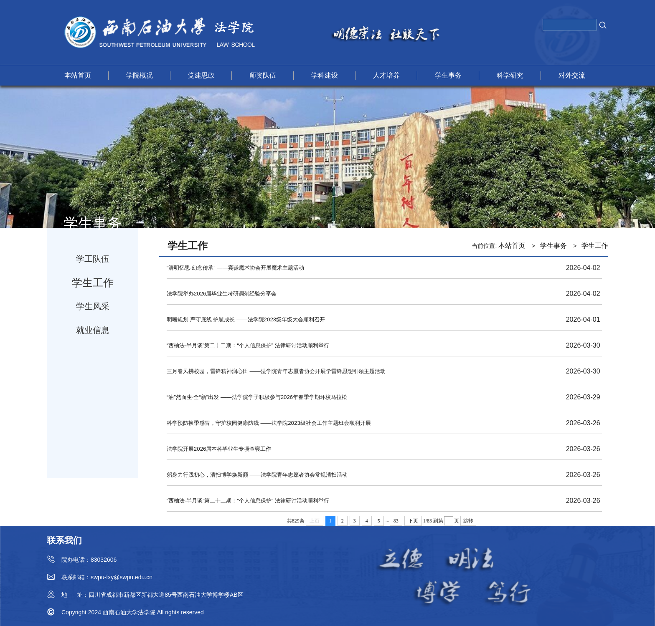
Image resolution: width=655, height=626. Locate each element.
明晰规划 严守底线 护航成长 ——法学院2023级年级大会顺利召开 (246, 319)
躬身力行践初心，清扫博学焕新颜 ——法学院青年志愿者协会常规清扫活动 (257, 475)
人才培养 (386, 75)
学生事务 (448, 75)
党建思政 (201, 75)
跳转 (468, 521)
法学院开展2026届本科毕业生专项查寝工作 (219, 449)
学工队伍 (92, 258)
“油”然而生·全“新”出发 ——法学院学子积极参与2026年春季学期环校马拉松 (257, 397)
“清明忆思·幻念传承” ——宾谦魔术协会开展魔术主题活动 (235, 268)
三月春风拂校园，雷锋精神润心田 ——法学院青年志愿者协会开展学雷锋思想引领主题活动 (276, 371)
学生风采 (92, 306)
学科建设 (324, 75)
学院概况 (139, 75)
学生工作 (93, 282)
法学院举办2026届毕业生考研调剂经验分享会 (222, 293)
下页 (413, 521)
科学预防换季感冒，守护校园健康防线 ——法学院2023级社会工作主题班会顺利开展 (269, 423)
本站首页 (77, 75)
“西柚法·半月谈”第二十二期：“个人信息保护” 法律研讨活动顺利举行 (248, 345)
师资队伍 (262, 75)
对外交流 (572, 75)
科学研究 (510, 75)
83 (396, 521)
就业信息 (92, 330)
